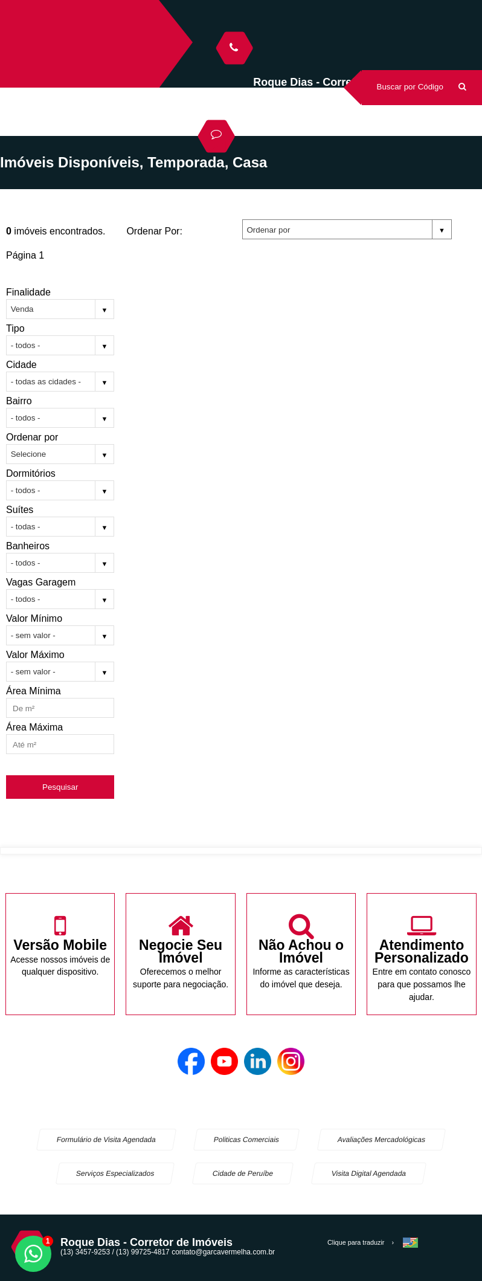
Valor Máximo (35, 655)
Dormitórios (31, 473)
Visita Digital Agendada (368, 1173)
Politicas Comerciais (246, 1139)
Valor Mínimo (34, 618)
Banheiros (28, 546)
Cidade (21, 365)
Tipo (15, 328)
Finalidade (28, 292)
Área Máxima (34, 727)
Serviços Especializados (115, 1173)
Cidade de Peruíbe (243, 1173)
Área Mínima (33, 691)
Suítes (19, 510)
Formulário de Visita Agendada (106, 1139)
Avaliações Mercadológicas (381, 1139)
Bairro (19, 401)
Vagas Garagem (41, 582)
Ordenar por (32, 437)
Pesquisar (60, 787)
